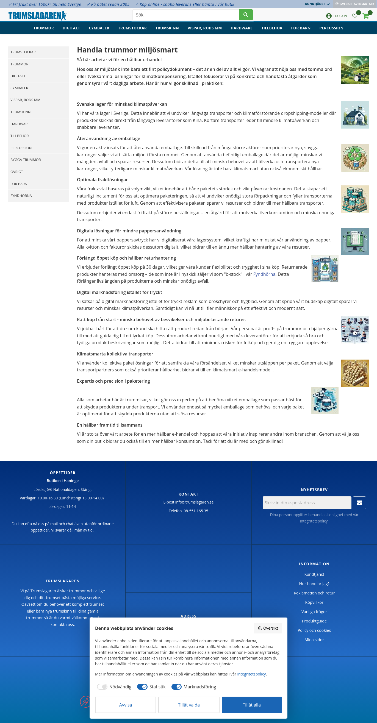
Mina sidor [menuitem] (314, 639)
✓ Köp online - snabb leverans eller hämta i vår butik (184, 4)
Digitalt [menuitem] (71, 31)
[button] (354, 18)
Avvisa (125, 705)
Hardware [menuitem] (242, 31)
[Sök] (246, 16)
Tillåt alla (252, 705)
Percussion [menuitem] (331, 31)
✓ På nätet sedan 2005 (108, 4)
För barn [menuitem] (301, 31)
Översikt (268, 628)
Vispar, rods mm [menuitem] (205, 31)
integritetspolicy (314, 521)
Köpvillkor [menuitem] (314, 602)
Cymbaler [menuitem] (99, 31)
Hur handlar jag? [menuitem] (314, 583)
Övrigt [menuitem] (16, 171)
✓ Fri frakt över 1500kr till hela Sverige (44, 4)
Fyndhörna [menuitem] (21, 195)
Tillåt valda (189, 705)
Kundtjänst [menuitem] (316, 4)
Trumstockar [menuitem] (132, 31)
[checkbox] (113, 686)
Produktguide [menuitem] (314, 621)
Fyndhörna (264, 274)
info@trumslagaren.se (194, 502)
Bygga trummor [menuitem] (25, 159)
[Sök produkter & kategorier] (185, 16)
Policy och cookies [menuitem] (314, 630)
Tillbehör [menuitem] (271, 31)
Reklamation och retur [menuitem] (314, 593)
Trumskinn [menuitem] (167, 31)
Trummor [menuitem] (44, 31)
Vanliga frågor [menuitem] (314, 611)
